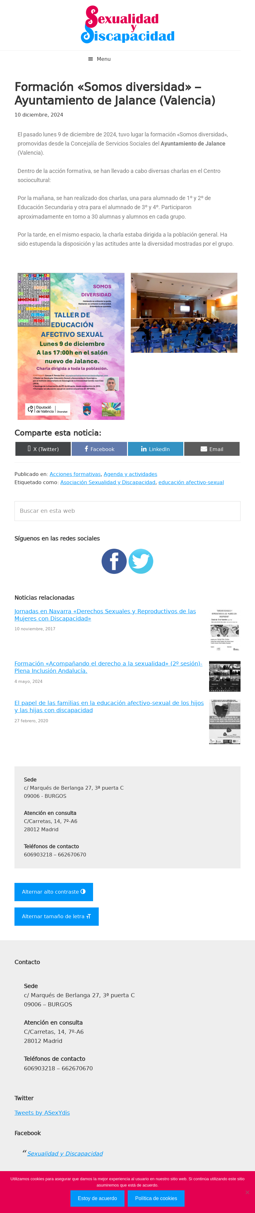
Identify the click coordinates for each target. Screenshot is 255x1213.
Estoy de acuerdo (97, 1198)
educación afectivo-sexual (191, 482)
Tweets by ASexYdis (42, 1112)
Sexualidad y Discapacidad (127, 25)
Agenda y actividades (130, 474)
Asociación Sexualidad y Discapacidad (107, 482)
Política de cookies (156, 1198)
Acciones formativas (75, 474)
